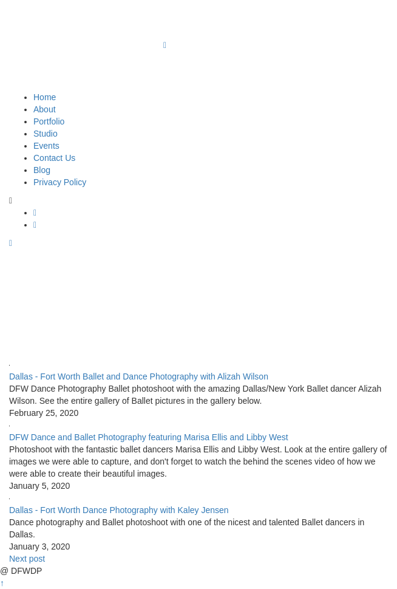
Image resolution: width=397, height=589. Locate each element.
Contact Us (54, 158)
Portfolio (48, 121)
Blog (41, 170)
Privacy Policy (59, 182)
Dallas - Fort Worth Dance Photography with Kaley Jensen (119, 510)
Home (44, 97)
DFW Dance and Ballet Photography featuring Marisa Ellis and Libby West (148, 437)
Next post (27, 558)
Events (46, 146)
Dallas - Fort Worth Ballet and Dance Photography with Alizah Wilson (138, 376)
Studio (45, 133)
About (44, 109)
